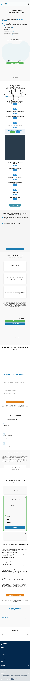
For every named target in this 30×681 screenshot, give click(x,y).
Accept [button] (13, 678)
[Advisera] (4, 4)
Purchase (12, 132)
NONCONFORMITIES (18, 94)
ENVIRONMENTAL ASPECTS (9, 94)
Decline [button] (17, 678)
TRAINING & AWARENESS (20, 94)
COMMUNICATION (15, 94)
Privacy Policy (11, 673)
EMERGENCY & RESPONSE (13, 94)
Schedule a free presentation (15, 401)
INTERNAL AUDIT (22, 94)
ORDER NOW (15, 527)
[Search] (23, 1)
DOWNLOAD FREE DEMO (15, 205)
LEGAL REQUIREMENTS (11, 94)
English (7, 318)
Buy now (15, 320)
